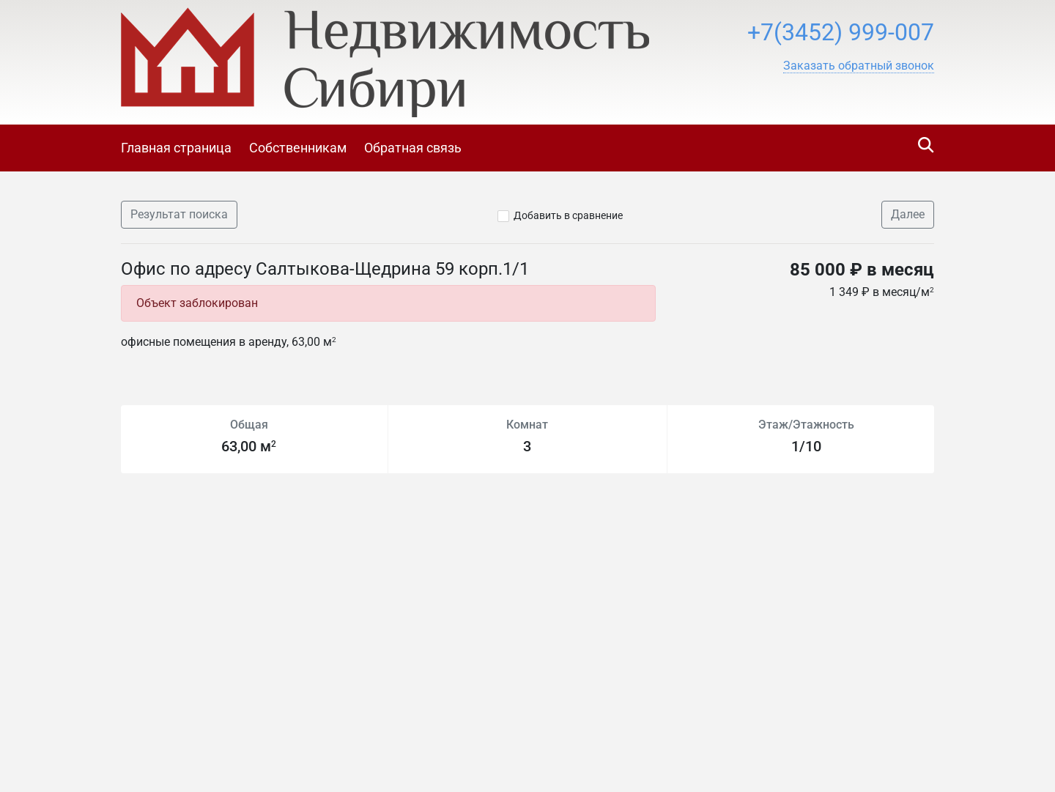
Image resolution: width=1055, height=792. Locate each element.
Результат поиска (179, 214)
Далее (908, 214)
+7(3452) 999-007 (840, 32)
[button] (858, 66)
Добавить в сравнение (568, 215)
